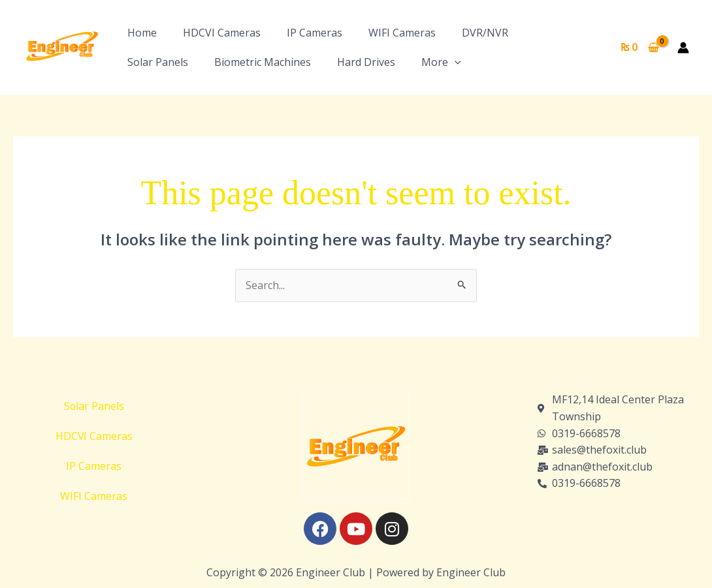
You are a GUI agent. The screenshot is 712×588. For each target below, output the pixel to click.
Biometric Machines (262, 62)
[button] (454, 62)
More (441, 62)
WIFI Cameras (402, 32)
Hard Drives (366, 62)
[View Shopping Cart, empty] (639, 47)
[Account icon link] (683, 48)
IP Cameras (314, 32)
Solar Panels (157, 62)
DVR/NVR (485, 32)
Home (142, 32)
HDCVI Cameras (222, 32)
